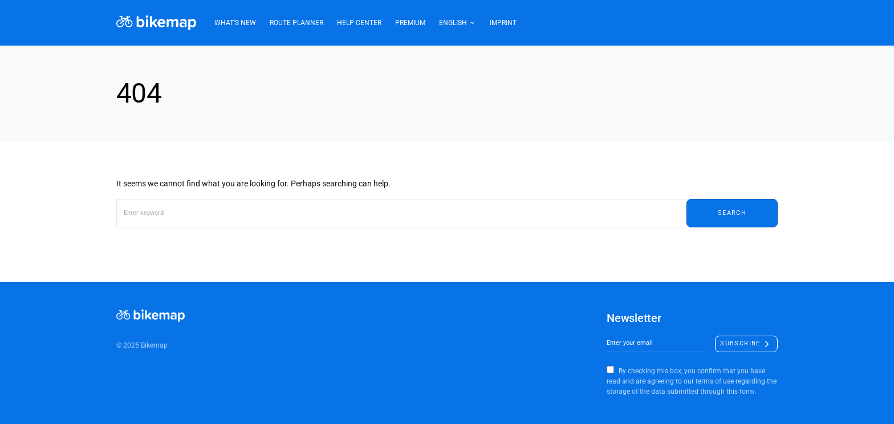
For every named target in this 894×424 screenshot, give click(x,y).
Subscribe (740, 343)
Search (732, 213)
